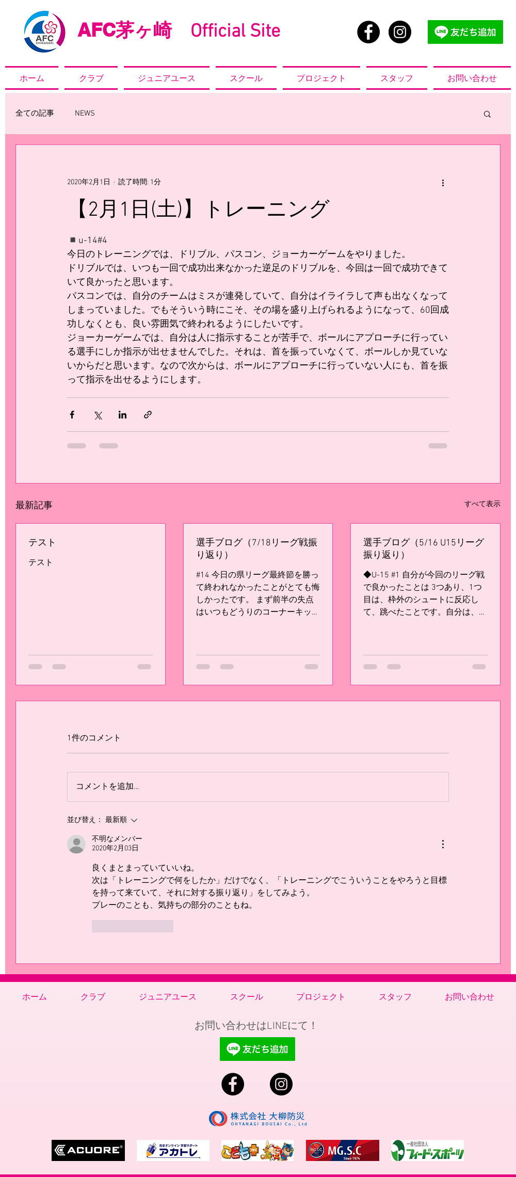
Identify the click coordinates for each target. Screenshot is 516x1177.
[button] (487, 113)
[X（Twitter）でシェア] (97, 415)
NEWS (85, 113)
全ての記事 (34, 113)
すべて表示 (482, 504)
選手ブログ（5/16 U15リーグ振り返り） (423, 549)
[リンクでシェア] (148, 415)
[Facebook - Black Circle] (368, 32)
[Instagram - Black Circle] (400, 32)
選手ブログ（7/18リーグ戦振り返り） (256, 549)
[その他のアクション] (443, 182)
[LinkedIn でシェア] (122, 415)
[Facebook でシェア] (72, 415)
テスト (42, 543)
